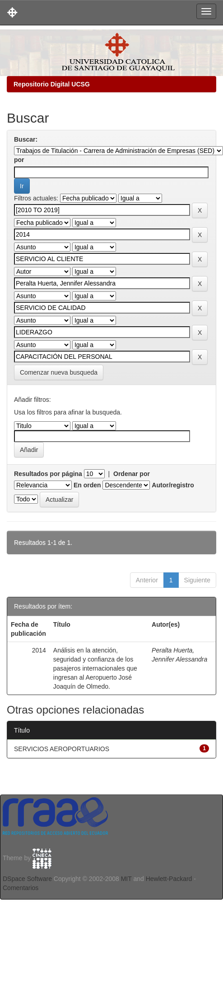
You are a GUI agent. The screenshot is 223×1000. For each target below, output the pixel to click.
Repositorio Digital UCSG (52, 84)
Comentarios (20, 887)
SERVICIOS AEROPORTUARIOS (61, 748)
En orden (87, 485)
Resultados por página (48, 473)
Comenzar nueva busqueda (59, 372)
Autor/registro (173, 485)
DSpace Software (27, 878)
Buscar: (25, 139)
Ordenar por (131, 473)
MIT (126, 878)
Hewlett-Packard (169, 878)
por (19, 159)
